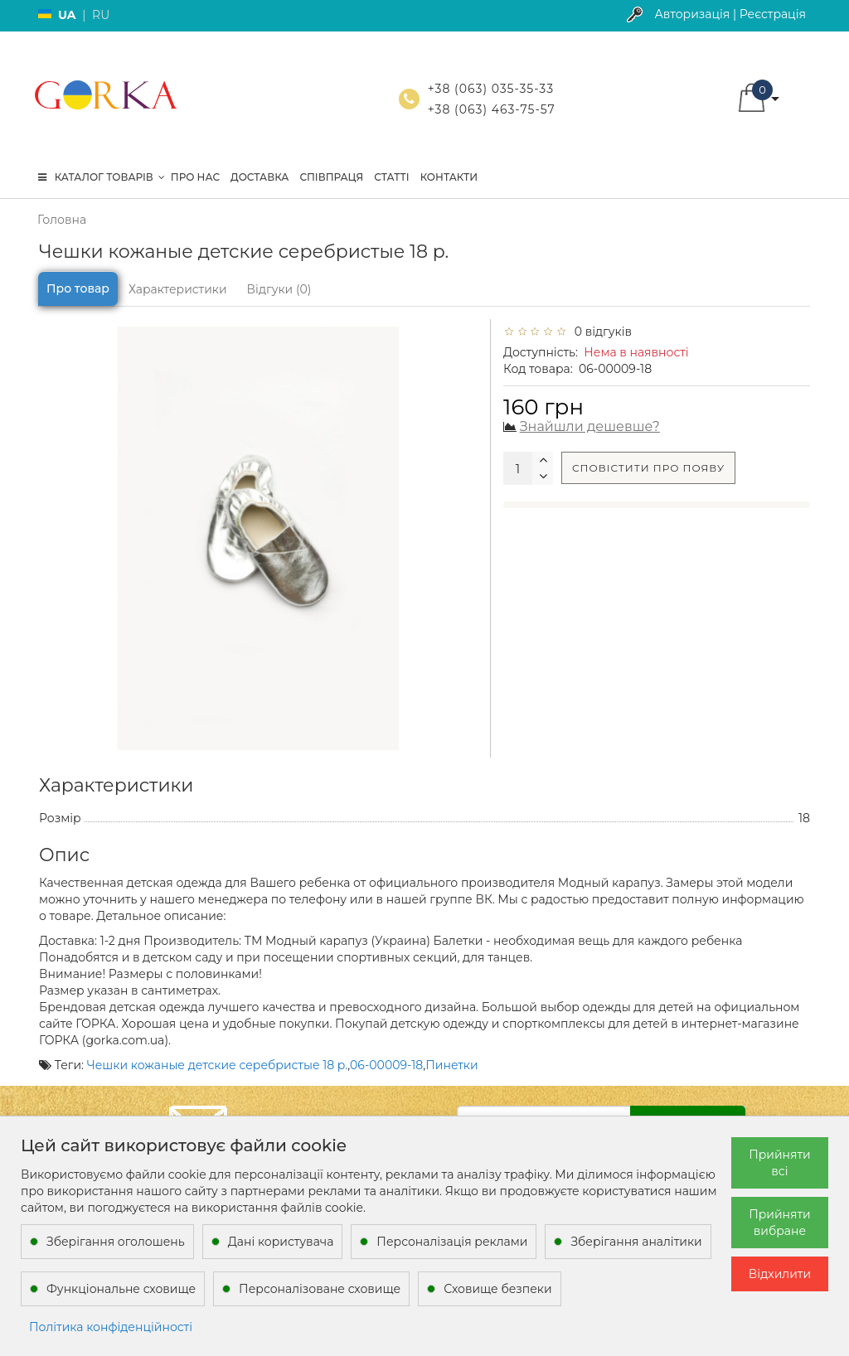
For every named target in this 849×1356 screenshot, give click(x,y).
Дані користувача (281, 1241)
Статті (391, 177)
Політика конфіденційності (110, 1327)
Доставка (259, 177)
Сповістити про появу (648, 468)
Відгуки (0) (279, 289)
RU (100, 14)
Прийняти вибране (780, 1222)
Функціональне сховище (121, 1288)
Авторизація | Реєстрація (730, 14)
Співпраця (331, 177)
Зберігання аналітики (635, 1241)
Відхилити (780, 1273)
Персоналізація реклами (451, 1241)
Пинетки (451, 1065)
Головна (61, 219)
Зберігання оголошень (115, 1241)
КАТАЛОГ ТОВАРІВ (101, 177)
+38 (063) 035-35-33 (491, 88)
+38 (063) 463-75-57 (491, 109)
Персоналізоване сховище (319, 1288)
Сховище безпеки (497, 1288)
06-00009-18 (386, 1065)
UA (67, 14)
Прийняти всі (780, 1163)
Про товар (77, 288)
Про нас (195, 177)
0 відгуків (600, 331)
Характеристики (178, 289)
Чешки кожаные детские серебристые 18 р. (217, 1065)
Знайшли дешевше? (590, 426)
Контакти (449, 177)
